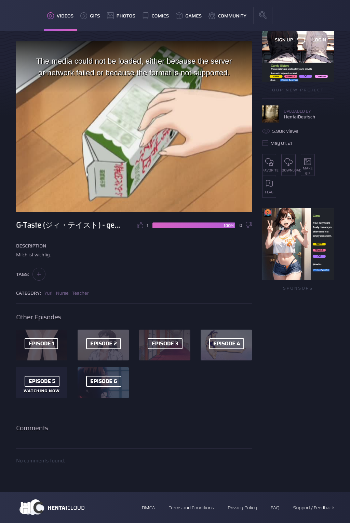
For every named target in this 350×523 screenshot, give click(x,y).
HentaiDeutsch (299, 116)
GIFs (90, 16)
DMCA (148, 507)
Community (227, 16)
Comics (155, 16)
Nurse (62, 293)
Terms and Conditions (191, 507)
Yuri (48, 293)
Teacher (80, 293)
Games (189, 16)
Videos (60, 16)
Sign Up (284, 39)
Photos (121, 16)
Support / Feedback (313, 507)
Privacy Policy (242, 507)
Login (319, 39)
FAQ (275, 507)
